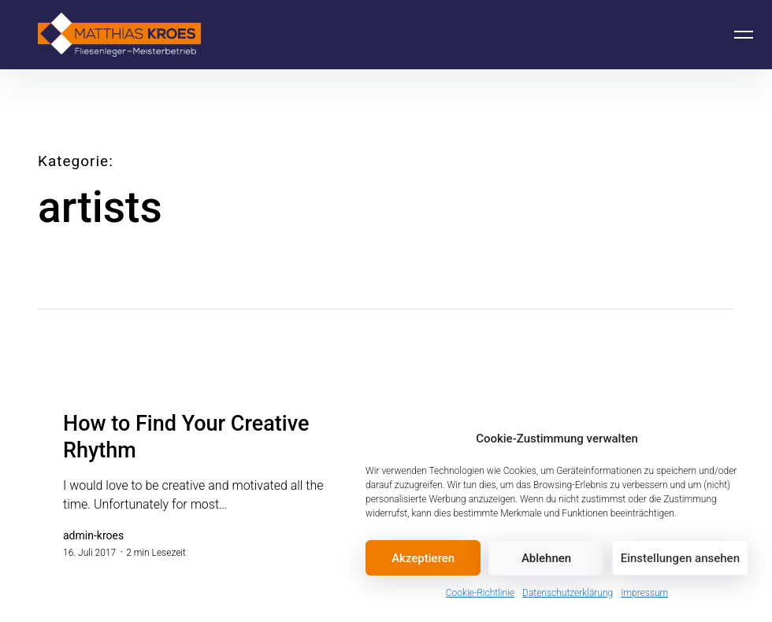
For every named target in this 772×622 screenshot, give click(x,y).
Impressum (644, 592)
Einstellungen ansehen (680, 558)
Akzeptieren (423, 558)
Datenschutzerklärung (567, 592)
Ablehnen (546, 558)
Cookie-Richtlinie (480, 592)
